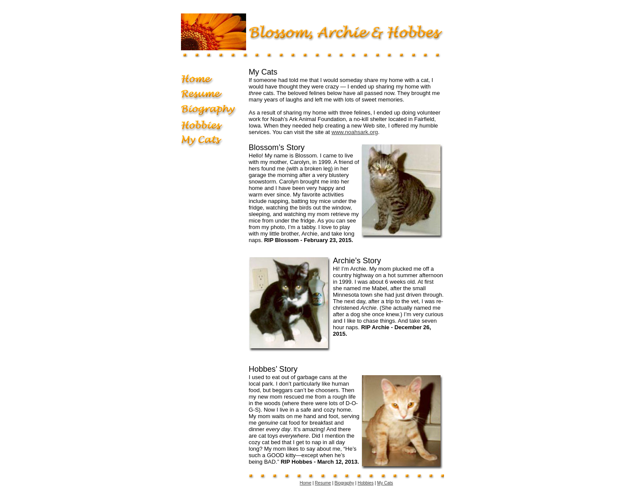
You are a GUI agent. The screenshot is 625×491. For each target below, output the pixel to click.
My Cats (385, 483)
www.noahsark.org (355, 132)
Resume (323, 483)
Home (306, 483)
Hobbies (366, 483)
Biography (344, 483)
